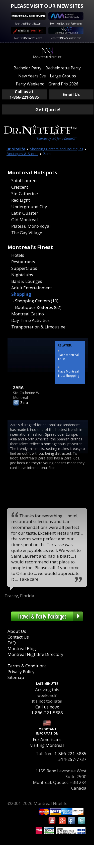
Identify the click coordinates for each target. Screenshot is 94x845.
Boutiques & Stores (22, 153)
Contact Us (18, 637)
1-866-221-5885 (70, 753)
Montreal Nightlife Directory (35, 654)
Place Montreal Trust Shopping (68, 373)
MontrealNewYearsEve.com (65, 38)
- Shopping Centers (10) (35, 301)
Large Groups (63, 76)
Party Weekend (30, 84)
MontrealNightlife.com (28, 23)
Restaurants (23, 262)
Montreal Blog (22, 648)
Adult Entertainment (31, 288)
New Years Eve (32, 76)
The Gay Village (26, 232)
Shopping (21, 294)
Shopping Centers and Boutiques (56, 149)
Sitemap (16, 677)
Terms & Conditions (27, 666)
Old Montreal (24, 219)
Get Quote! (47, 109)
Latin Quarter (24, 213)
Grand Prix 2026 (63, 84)
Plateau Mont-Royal (31, 226)
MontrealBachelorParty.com (66, 23)
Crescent (19, 187)
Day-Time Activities (30, 320)
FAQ (12, 643)
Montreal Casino (27, 314)
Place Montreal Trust (68, 357)
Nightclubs (22, 275)
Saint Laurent (24, 180)
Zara (24, 402)
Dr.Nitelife (16, 149)
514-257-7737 (72, 759)
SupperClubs (24, 268)
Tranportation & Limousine (38, 327)
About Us (17, 631)
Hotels (17, 255)
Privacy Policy (21, 671)
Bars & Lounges (26, 281)
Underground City (29, 206)
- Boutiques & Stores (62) (37, 307)
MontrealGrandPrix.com (28, 38)
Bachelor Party (27, 68)
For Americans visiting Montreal (47, 742)
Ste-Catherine (24, 193)
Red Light (20, 200)
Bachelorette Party (63, 68)
